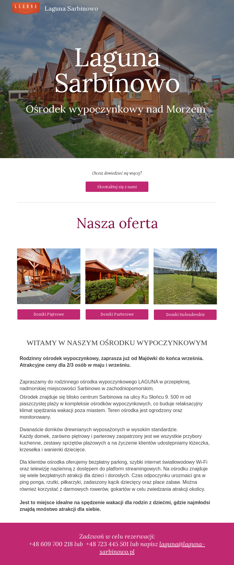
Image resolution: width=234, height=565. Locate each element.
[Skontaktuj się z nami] (117, 187)
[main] (117, 79)
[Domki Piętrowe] (48, 314)
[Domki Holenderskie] (185, 315)
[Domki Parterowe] (117, 314)
